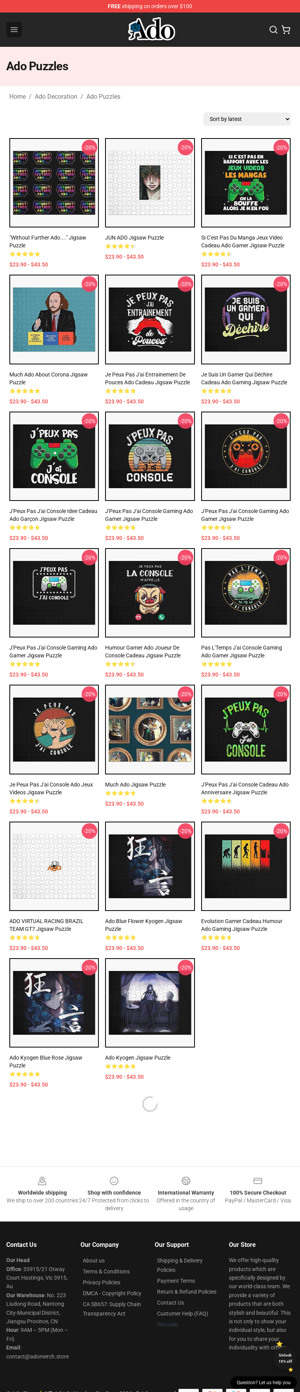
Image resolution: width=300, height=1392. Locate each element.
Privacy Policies (101, 1282)
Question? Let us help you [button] (264, 1382)
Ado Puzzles (103, 96)
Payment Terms (176, 1281)
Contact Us (170, 1303)
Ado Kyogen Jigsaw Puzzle (137, 1058)
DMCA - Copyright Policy (112, 1293)
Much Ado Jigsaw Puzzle (135, 784)
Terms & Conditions (106, 1271)
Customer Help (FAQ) (182, 1313)
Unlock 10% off (285, 1358)
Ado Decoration (56, 96)
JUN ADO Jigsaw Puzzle (134, 237)
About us (94, 1260)
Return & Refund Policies (186, 1292)
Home (17, 96)
